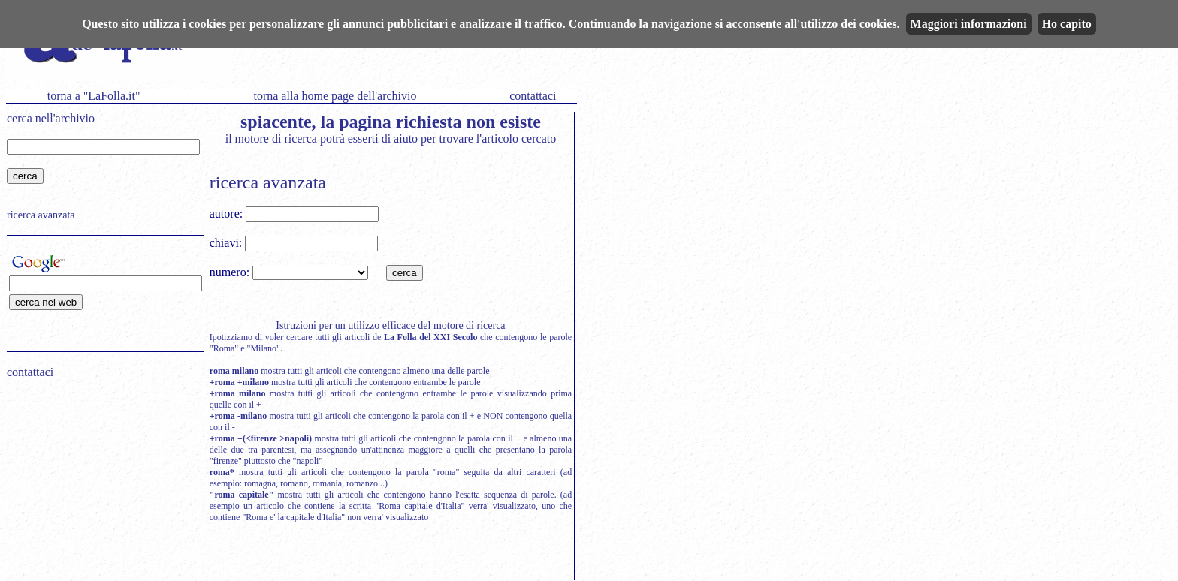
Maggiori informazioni (969, 23)
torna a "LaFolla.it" (93, 95)
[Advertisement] (101, 486)
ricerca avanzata (41, 215)
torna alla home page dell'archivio (334, 95)
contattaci (532, 95)
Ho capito (1067, 23)
